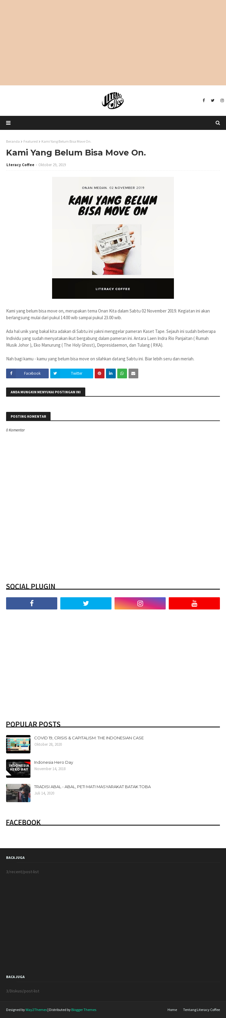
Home (172, 1009)
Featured (30, 141)
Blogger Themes (83, 1009)
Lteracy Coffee (20, 164)
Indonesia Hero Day (53, 762)
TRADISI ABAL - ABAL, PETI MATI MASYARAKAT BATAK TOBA (92, 786)
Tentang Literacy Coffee (201, 1009)
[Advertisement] (113, 42)
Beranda (13, 141)
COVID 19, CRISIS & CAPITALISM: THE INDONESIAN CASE (89, 737)
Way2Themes (36, 1009)
